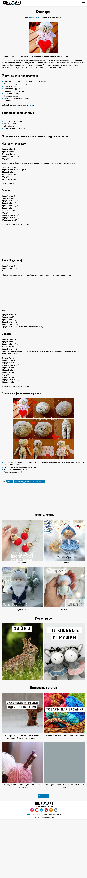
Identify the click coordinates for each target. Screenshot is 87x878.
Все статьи (43, 796)
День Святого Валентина (34, 481)
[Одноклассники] (51, 810)
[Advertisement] (43, 242)
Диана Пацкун (35, 18)
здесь (31, 105)
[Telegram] (41, 810)
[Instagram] (32, 810)
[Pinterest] (46, 810)
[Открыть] (83, 3)
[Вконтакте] (55, 810)
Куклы (9, 481)
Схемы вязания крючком (11, 3)
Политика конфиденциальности (51, 814)
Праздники (18, 481)
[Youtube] (36, 810)
